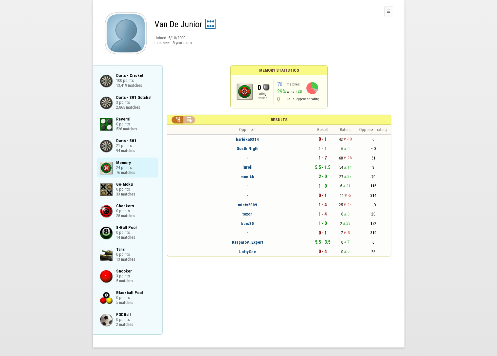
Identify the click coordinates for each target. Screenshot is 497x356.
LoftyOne (247, 251)
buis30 (247, 223)
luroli (247, 167)
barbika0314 (247, 139)
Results (279, 119)
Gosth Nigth (248, 148)
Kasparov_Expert (247, 242)
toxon (247, 214)
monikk (247, 176)
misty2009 (247, 204)
